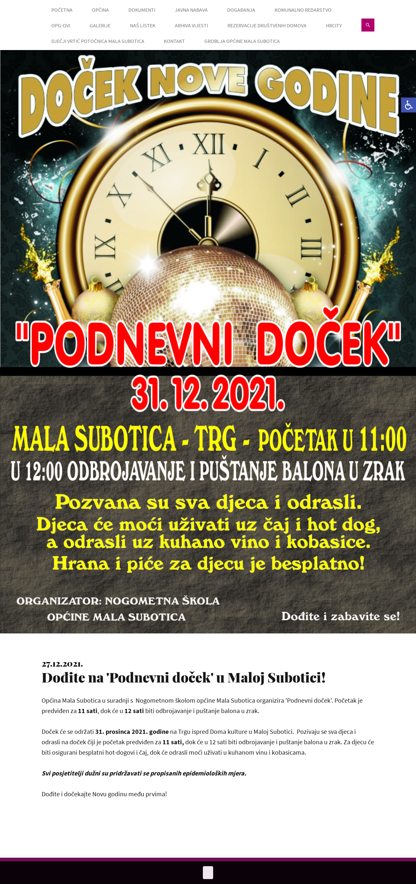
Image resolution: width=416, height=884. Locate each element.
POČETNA (61, 9)
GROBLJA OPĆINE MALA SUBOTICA (242, 41)
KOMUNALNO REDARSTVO (303, 9)
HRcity (334, 25)
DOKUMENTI (141, 9)
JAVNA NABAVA (191, 9)
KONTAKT (174, 41)
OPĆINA (100, 9)
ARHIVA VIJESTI (191, 25)
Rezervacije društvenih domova (267, 25)
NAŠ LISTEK (142, 25)
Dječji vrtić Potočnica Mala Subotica (97, 41)
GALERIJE (100, 25)
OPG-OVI (60, 25)
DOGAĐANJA (241, 9)
